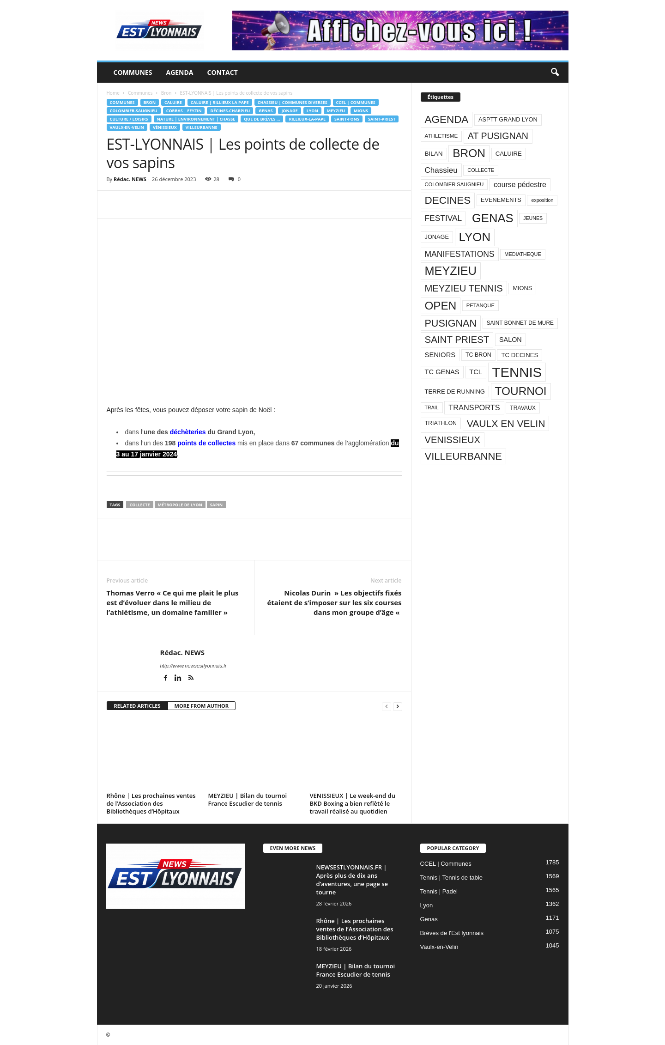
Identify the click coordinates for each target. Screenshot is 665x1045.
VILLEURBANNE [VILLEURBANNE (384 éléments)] (463, 456)
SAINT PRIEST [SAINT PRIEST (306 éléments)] (457, 339)
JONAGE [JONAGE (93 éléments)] (437, 236)
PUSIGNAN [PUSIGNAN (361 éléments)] (451, 323)
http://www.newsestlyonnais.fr (193, 665)
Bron (166, 93)
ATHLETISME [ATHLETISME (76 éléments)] (441, 136)
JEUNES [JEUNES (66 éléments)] (533, 218)
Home (113, 93)
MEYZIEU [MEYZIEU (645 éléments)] (451, 270)
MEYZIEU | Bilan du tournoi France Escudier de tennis (247, 799)
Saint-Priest (381, 119)
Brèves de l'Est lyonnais (452, 933)
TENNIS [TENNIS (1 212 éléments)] (517, 372)
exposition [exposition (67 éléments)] (542, 200)
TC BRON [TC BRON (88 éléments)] (478, 355)
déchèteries (188, 432)
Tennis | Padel (439, 891)
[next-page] (397, 706)
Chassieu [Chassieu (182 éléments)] (441, 170)
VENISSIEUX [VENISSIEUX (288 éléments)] (452, 440)
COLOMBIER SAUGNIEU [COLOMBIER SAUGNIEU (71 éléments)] (454, 184)
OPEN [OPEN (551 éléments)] (441, 305)
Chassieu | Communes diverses (292, 102)
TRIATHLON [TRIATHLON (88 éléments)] (441, 423)
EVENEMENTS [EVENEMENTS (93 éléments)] (501, 199)
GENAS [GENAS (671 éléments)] (493, 218)
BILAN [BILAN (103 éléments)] (434, 153)
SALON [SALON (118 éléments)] (510, 339)
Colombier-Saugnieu (133, 111)
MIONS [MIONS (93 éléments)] (522, 288)
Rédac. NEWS (130, 179)
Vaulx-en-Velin (127, 127)
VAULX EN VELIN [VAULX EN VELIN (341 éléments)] (506, 423)
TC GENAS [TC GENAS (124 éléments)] (442, 372)
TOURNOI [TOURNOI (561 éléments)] (521, 391)
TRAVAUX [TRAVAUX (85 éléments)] (523, 408)
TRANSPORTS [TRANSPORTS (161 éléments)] (474, 407)
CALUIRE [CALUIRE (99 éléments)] (509, 153)
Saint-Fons (346, 119)
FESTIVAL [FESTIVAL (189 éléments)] (443, 218)
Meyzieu (336, 111)
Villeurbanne (202, 127)
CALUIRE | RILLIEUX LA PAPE (220, 102)
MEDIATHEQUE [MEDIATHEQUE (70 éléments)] (522, 254)
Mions (361, 111)
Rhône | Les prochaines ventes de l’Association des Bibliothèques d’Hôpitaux (151, 803)
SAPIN (216, 505)
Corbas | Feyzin (184, 111)
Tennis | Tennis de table (451, 877)
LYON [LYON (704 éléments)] (475, 237)
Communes (133, 72)
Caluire (173, 102)
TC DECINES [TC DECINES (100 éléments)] (519, 355)
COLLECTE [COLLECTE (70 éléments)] (480, 170)
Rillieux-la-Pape (307, 119)
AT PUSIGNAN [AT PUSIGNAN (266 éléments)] (498, 136)
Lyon (312, 111)
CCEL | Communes (355, 102)
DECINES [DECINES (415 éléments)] (448, 200)
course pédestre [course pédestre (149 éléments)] (520, 184)
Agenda (179, 72)
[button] (554, 72)
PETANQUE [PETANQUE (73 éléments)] (480, 305)
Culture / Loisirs (129, 119)
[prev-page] (386, 706)
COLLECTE (139, 505)
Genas (265, 111)
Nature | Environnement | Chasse (196, 119)
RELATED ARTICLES (137, 705)
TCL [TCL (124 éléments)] (475, 372)
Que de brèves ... (262, 119)
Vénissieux (165, 127)
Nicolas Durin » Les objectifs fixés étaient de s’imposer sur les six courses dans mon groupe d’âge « (334, 602)
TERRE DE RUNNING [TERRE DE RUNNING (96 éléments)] (455, 391)
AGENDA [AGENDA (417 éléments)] (447, 119)
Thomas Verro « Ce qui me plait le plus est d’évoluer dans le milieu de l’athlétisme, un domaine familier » (173, 602)
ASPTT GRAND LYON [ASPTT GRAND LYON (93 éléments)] (508, 119)
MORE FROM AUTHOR (202, 705)
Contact (222, 72)
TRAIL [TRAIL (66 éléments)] (432, 407)
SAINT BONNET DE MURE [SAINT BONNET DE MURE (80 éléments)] (520, 323)
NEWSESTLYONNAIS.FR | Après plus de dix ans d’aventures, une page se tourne (352, 879)
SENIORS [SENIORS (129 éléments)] (440, 354)
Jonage (289, 111)
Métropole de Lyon (180, 505)
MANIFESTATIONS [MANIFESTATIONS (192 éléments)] (460, 254)
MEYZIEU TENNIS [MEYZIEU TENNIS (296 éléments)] (464, 288)
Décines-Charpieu (230, 111)
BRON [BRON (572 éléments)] (469, 153)
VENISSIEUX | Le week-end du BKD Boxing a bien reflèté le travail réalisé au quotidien (352, 803)
